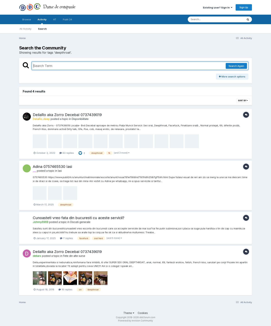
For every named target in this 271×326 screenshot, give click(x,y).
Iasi (60, 170)
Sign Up (243, 7)
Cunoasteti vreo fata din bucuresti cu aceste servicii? (78, 218)
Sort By (243, 100)
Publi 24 (67, 19)
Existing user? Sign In (217, 7)
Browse (26, 19)
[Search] (206, 19)
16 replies (65, 289)
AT (54, 19)
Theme (128, 312)
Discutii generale (80, 221)
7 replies (66, 238)
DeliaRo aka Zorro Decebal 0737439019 (67, 115)
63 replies (66, 152)
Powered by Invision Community (135, 320)
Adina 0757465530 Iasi (52, 166)
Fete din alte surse (74, 255)
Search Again (236, 65)
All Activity (25, 28)
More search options (232, 76)
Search (42, 28)
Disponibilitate (80, 118)
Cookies (143, 312)
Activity (42, 21)
